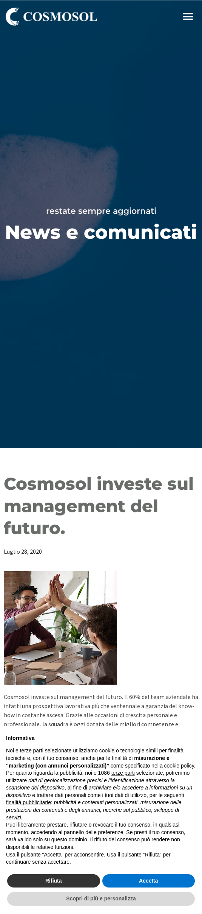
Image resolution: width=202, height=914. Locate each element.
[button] (187, 16)
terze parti (123, 773)
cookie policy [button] (179, 766)
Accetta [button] (148, 881)
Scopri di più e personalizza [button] (101, 898)
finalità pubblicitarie (28, 802)
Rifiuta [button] (53, 881)
